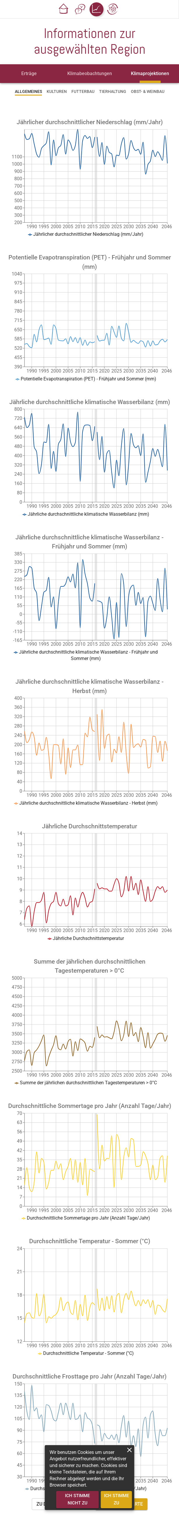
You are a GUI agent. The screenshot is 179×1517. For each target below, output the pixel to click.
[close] (129, 1450)
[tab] (29, 73)
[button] (64, 9)
